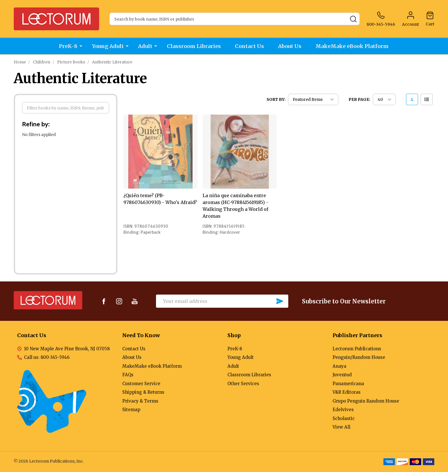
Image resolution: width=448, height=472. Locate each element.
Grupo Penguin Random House (366, 401)
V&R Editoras (347, 392)
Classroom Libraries (194, 46)
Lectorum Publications (357, 348)
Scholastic (344, 418)
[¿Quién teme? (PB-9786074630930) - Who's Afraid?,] (160, 152)
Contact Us (249, 46)
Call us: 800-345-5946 (46, 357)
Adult (145, 46)
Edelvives (343, 409)
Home (20, 62)
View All (341, 427)
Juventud (342, 374)
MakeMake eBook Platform (353, 46)
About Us (290, 46)
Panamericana (348, 383)
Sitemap (131, 409)
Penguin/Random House (359, 357)
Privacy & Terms (140, 401)
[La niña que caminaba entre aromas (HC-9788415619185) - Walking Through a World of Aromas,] (240, 152)
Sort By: (276, 99)
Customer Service (141, 383)
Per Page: (359, 99)
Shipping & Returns (143, 392)
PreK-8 (67, 46)
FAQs (127, 374)
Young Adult (107, 46)
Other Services (243, 383)
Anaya (339, 366)
